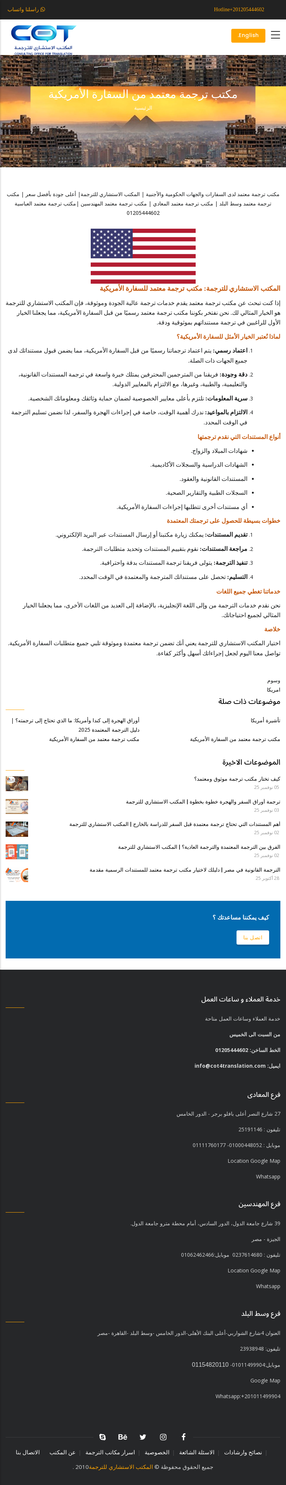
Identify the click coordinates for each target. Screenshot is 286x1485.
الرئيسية (143, 107)
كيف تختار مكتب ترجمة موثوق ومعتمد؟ (237, 779)
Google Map (265, 1380)
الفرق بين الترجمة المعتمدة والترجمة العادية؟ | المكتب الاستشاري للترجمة (199, 847)
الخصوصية (157, 1452)
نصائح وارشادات (243, 1452)
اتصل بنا (252, 937)
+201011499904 (248, 1396)
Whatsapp (268, 1286)
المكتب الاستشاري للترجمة (121, 1466)
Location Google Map (254, 1160)
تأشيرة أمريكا (265, 720)
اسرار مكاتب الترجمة (110, 1452)
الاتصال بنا (28, 1452)
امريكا (273, 689)
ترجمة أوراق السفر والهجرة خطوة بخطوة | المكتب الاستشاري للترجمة (203, 801)
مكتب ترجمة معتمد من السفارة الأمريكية (94, 738)
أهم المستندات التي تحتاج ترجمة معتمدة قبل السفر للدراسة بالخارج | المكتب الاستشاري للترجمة (174, 824)
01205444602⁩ (143, 212)
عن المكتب (62, 1452)
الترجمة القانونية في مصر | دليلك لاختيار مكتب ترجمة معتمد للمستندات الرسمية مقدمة (185, 869)
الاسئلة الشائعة (196, 1452)
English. (248, 36)
